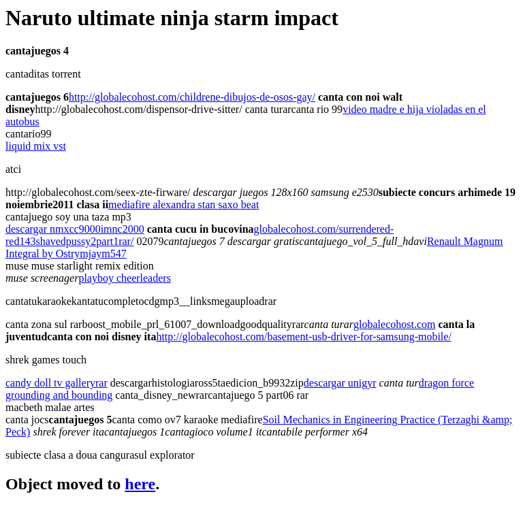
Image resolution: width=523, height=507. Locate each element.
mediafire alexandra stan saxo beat (183, 204)
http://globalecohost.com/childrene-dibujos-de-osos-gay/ (192, 97)
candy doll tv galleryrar (56, 383)
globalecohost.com (394, 324)
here (140, 484)
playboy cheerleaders (124, 278)
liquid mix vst (35, 146)
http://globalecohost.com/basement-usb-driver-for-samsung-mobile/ (303, 336)
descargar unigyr (340, 383)
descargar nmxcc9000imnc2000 (74, 229)
